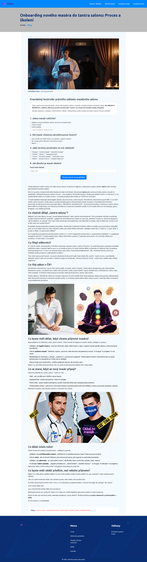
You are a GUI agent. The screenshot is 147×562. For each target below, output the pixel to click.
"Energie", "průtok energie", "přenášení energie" (48, 152)
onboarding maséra (53, 510)
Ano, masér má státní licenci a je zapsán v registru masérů (51, 139)
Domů (22, 25)
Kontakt (73, 551)
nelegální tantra (86, 510)
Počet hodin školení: (37, 167)
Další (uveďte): (42, 128)
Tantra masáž (36, 125)
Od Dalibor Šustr (34, 91)
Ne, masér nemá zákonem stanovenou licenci (47, 141)
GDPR (72, 547)
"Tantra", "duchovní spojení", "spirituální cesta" (48, 156)
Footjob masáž (124, 4)
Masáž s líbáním (95, 4)
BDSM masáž (110, 4)
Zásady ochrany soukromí (75, 541)
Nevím (34, 143)
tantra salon (65, 510)
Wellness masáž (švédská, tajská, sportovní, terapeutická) (51, 122)
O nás (72, 532)
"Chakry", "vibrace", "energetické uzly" (45, 154)
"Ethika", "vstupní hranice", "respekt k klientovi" (48, 159)
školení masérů (75, 510)
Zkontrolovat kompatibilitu (73, 177)
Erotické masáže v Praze (117, 533)
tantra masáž (40, 510)
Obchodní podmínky (77, 536)
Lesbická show (138, 4)
